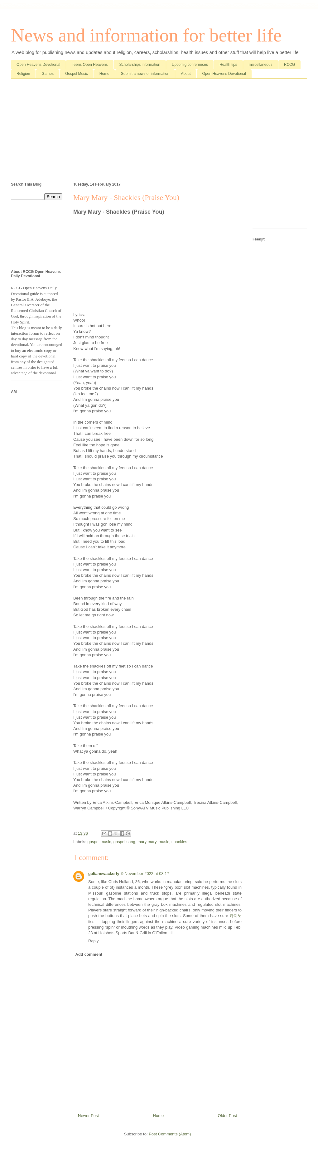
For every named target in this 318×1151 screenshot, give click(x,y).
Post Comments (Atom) (170, 1134)
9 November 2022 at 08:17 (145, 873)
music (164, 841)
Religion (23, 73)
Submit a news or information (145, 73)
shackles (179, 841)
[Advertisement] (159, 131)
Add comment (89, 954)
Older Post (227, 1115)
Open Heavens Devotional (38, 64)
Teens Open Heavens (90, 64)
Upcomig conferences (190, 64)
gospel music (99, 841)
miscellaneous (260, 64)
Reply (93, 941)
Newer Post (88, 1115)
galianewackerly (103, 873)
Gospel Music (76, 73)
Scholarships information (139, 64)
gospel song (124, 841)
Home (104, 73)
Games (47, 73)
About (185, 73)
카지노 (235, 915)
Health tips (228, 64)
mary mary (146, 841)
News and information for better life (146, 35)
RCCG (289, 64)
